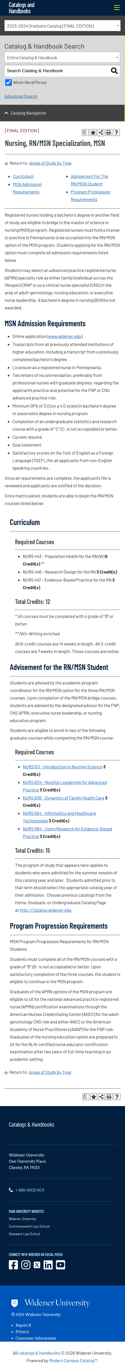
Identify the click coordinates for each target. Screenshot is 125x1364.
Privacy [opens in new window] (22, 1332)
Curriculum (23, 176)
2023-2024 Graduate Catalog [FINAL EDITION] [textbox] (50, 25)
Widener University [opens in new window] (22, 1219)
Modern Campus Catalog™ (73, 1360)
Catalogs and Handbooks (21, 8)
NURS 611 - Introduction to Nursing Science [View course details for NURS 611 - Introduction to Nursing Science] (62, 766)
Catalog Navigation (28, 112)
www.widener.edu (64, 336)
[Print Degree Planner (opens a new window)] (85, 132)
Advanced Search (20, 96)
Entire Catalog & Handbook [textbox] (32, 57)
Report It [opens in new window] (23, 1325)
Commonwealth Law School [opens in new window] (29, 1226)
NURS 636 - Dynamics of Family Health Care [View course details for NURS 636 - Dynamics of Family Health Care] (63, 797)
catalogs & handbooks (39, 1352)
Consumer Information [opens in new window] (36, 1338)
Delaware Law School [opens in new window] (24, 1234)
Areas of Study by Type (50, 162)
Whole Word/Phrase (30, 82)
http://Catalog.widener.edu (45, 910)
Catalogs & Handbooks (31, 1124)
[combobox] (62, 25)
